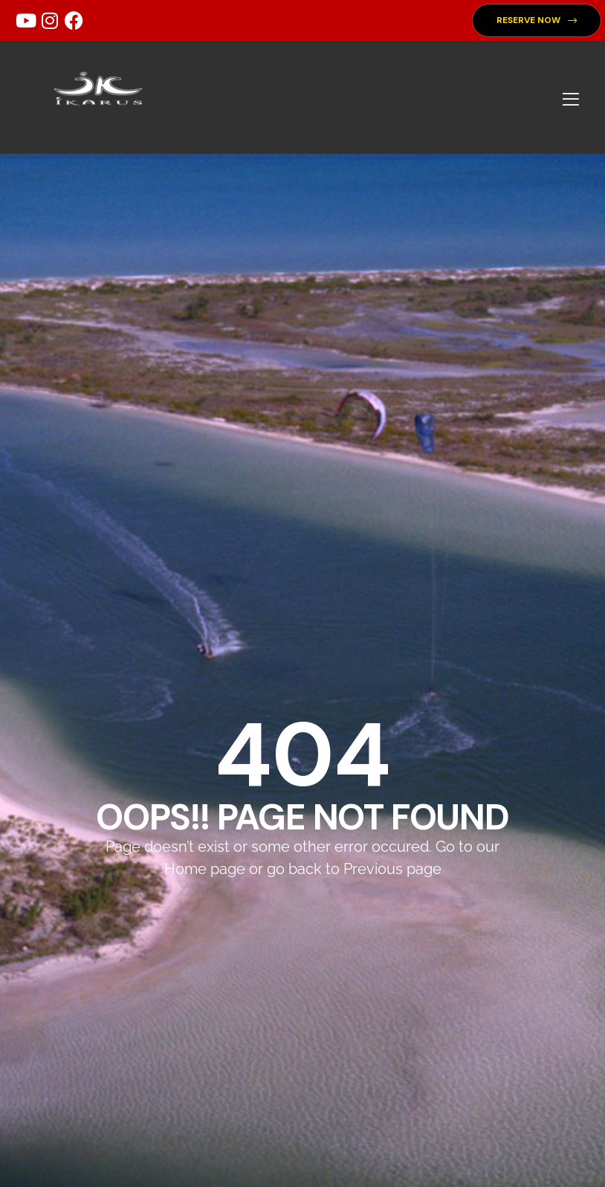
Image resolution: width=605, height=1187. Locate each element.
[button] (536, 20)
